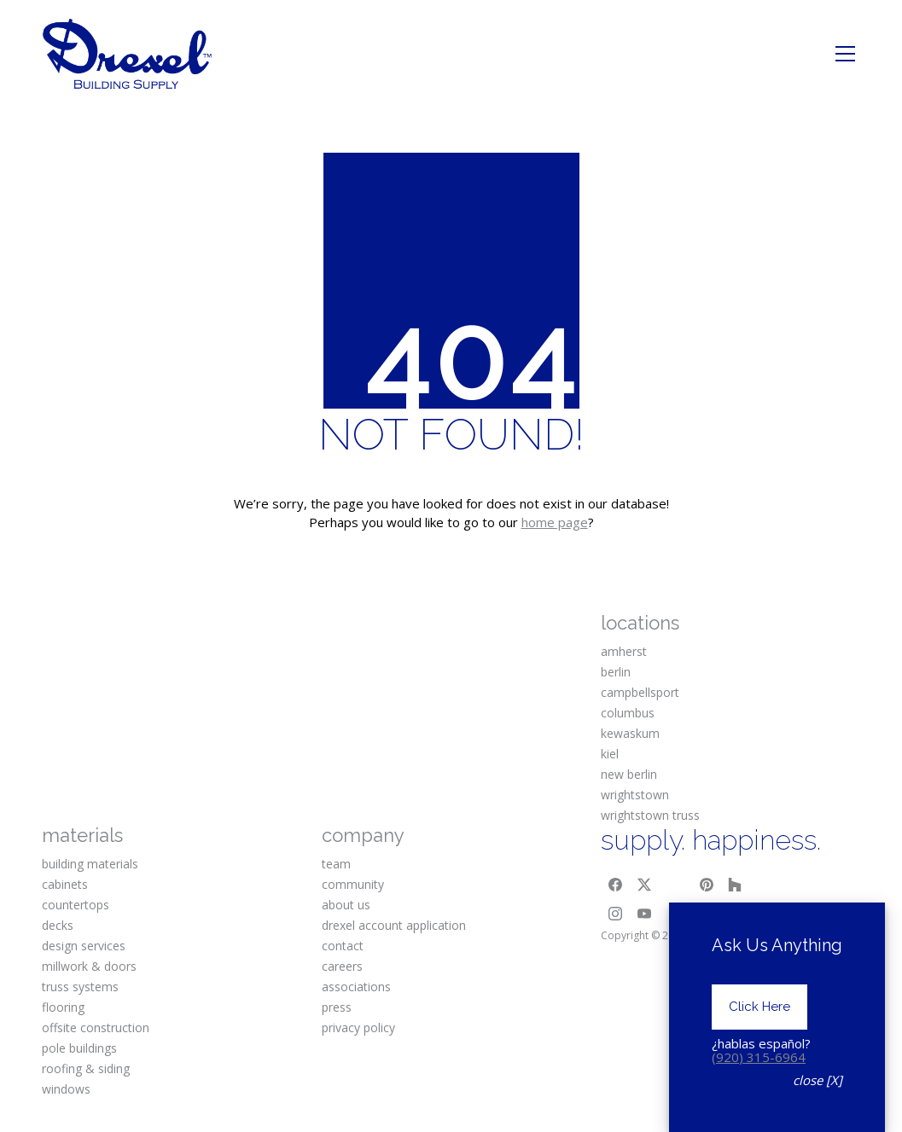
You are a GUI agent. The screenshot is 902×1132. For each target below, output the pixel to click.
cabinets (65, 884)
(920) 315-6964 (759, 1056)
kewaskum (630, 733)
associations (356, 986)
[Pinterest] (706, 884)
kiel (610, 754)
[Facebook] (615, 884)
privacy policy (358, 1027)
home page (554, 522)
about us (346, 905)
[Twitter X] (644, 884)
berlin (616, 672)
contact (343, 946)
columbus (628, 713)
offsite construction (95, 1027)
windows (66, 1089)
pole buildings (79, 1048)
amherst (624, 651)
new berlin (629, 774)
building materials (90, 864)
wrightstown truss (650, 815)
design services (83, 946)
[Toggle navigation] (845, 54)
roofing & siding (86, 1068)
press (337, 1007)
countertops (75, 905)
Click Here (759, 1006)
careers (342, 966)
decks (57, 925)
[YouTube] (644, 913)
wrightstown (635, 795)
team (336, 864)
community (353, 884)
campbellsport (640, 692)
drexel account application (394, 925)
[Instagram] (615, 913)
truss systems (80, 986)
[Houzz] (734, 884)
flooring (63, 1007)
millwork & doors (89, 966)
